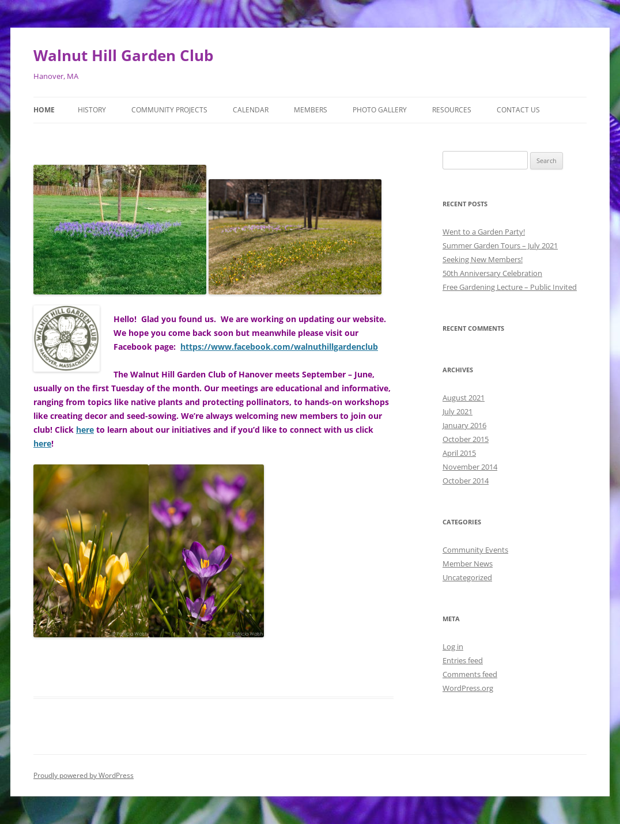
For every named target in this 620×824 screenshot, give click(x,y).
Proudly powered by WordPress (83, 775)
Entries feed (463, 660)
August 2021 (464, 397)
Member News (468, 563)
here (85, 429)
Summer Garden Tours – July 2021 (500, 245)
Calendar (251, 110)
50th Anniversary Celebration (492, 273)
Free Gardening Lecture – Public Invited (510, 287)
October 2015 (466, 439)
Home (44, 110)
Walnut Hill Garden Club (123, 55)
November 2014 (470, 467)
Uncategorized (467, 577)
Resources (451, 110)
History (92, 110)
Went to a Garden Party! (484, 231)
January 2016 (464, 425)
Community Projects (169, 110)
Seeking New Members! (483, 259)
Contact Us (518, 110)
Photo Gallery (380, 110)
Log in (453, 646)
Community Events (475, 550)
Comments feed (470, 674)
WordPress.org (468, 688)
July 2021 (457, 411)
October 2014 (466, 480)
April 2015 (459, 453)
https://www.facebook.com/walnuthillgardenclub (279, 346)
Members (310, 110)
